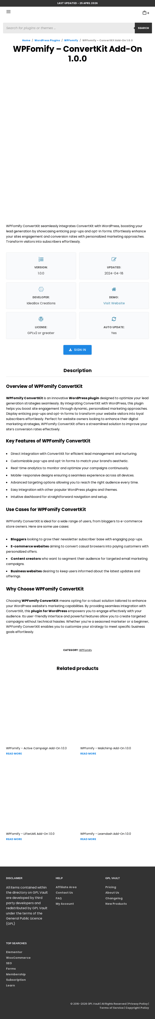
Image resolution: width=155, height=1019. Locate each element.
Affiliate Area (66, 887)
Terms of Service (111, 1008)
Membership (16, 974)
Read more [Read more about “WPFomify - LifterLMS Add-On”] (14, 839)
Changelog (114, 898)
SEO (9, 963)
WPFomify (71, 40)
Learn (10, 985)
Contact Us (64, 893)
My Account (65, 904)
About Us (112, 893)
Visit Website (114, 303)
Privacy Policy (138, 1004)
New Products (116, 904)
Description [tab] (78, 370)
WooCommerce (18, 958)
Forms (11, 969)
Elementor (14, 952)
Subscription (16, 980)
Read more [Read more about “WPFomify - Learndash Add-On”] (88, 839)
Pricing (110, 887)
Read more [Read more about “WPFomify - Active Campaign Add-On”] (14, 753)
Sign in (77, 350)
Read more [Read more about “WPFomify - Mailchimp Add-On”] (88, 753)
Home (26, 40)
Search (143, 28)
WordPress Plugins (47, 40)
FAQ (59, 898)
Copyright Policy (137, 1008)
